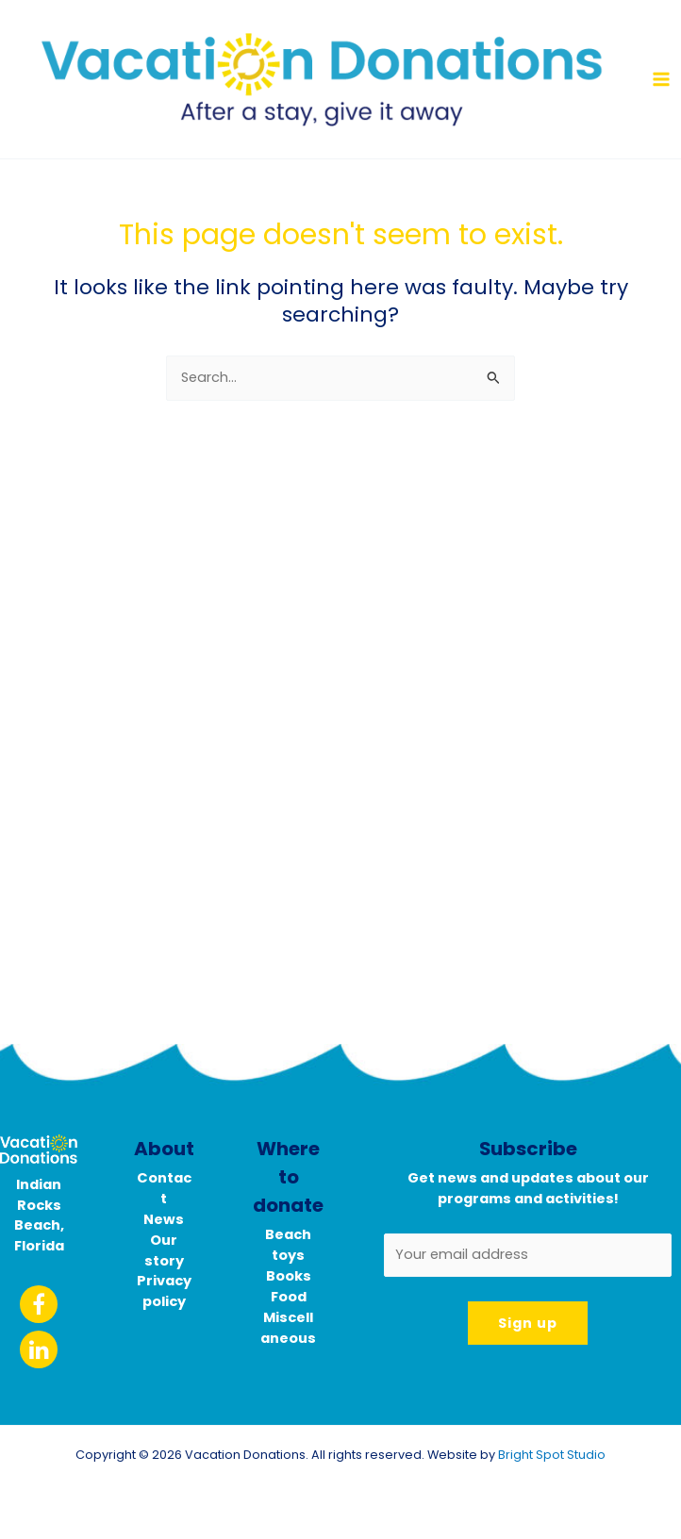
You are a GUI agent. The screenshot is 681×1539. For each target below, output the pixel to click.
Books (288, 1275)
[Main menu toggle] (661, 79)
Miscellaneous (288, 1328)
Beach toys (288, 1245)
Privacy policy (164, 1291)
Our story (164, 1250)
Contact (164, 1188)
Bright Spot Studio (552, 1455)
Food (289, 1296)
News (163, 1219)
